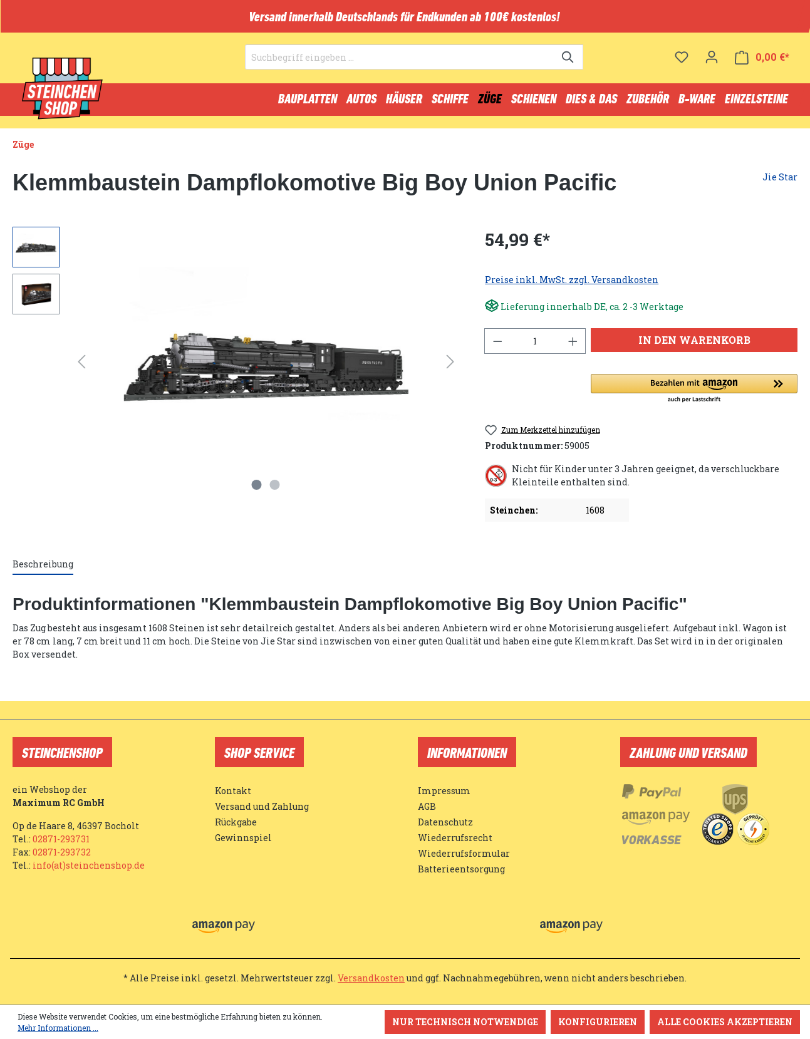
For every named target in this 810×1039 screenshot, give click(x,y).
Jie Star (779, 183)
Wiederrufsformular (464, 853)
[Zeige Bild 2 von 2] (275, 490)
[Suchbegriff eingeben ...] (399, 66)
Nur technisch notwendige (465, 1022)
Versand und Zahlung (262, 806)
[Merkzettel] (682, 65)
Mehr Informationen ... (58, 1028)
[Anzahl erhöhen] (573, 346)
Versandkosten (371, 978)
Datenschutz (445, 822)
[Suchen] (568, 66)
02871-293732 (62, 852)
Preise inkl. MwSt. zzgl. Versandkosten (571, 285)
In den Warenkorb (694, 345)
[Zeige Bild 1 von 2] (257, 490)
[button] (694, 395)
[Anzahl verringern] (497, 346)
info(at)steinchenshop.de (89, 865)
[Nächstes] (450, 367)
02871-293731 (61, 839)
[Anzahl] (535, 346)
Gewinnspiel (243, 838)
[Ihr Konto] (712, 65)
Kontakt (233, 791)
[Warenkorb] (762, 66)
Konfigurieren (597, 1022)
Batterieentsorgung (461, 869)
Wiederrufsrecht (455, 838)
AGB (427, 806)
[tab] (43, 570)
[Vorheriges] (81, 367)
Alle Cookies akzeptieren (724, 1022)
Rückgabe (236, 822)
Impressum (444, 791)
